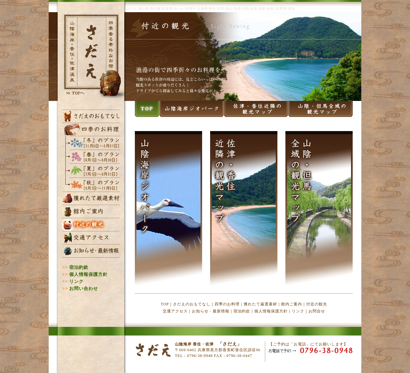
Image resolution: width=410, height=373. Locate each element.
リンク (76, 281)
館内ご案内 (291, 304)
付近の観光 (316, 304)
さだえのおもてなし (191, 304)
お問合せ (316, 311)
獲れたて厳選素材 (260, 304)
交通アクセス (175, 311)
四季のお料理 (227, 304)
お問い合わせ (83, 288)
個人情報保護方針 (88, 274)
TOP (165, 304)
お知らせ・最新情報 (210, 311)
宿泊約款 (78, 267)
